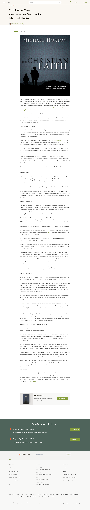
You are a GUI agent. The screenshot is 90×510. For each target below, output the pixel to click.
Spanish (22, 496)
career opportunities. (40, 503)
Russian (18, 496)
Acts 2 (30, 176)
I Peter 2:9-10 (33, 381)
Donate (85, 2)
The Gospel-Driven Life (54, 107)
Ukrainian (44, 496)
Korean (62, 494)
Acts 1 (33, 114)
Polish (71, 494)
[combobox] (43, 2)
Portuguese (75, 494)
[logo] (8, 2)
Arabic (18, 494)
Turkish (39, 496)
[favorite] (21, 24)
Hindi (47, 494)
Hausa (43, 494)
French (34, 494)
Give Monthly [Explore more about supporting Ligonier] (75, 429)
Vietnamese (53, 496)
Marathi (66, 494)
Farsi (31, 494)
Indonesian (52, 494)
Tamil (31, 496)
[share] (23, 24)
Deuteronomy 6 (58, 140)
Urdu (48, 496)
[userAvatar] (70, 2)
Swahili (27, 496)
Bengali (22, 494)
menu (4, 2)
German (39, 494)
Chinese (26, 494)
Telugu (35, 496)
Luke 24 (50, 232)
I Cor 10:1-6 (66, 130)
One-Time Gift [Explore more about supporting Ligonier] (75, 439)
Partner (77, 2)
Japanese (57, 494)
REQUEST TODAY (62, 398)
